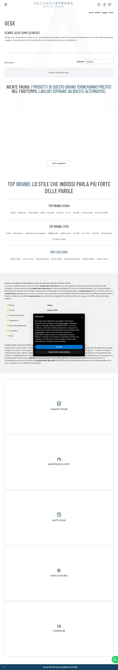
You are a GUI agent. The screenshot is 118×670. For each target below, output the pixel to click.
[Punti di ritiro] (59, 578)
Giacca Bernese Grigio (14, 158)
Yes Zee (76, 221)
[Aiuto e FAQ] (59, 523)
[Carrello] (99, 4)
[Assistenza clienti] (59, 467)
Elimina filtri (9, 63)
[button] (113, 651)
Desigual (22, 221)
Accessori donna (72, 267)
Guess (13, 221)
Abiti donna (15, 267)
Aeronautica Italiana (35, 241)
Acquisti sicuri (59, 417)
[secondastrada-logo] (53, 4)
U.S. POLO (86, 241)
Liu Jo (68, 221)
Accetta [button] (59, 347)
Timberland (52, 241)
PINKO (42, 221)
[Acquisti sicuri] (59, 411)
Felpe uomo (56, 267)
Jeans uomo (102, 267)
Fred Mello (18, 241)
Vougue (59, 221)
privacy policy (63, 323)
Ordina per (80, 62)
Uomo (104, 13)
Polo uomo (28, 267)
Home (91, 13)
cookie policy (39, 332)
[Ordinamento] (99, 61)
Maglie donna (42, 267)
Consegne (59, 638)
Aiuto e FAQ (59, 528)
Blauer (50, 221)
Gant (8, 241)
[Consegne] (59, 634)
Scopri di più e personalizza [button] (59, 352)
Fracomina (33, 221)
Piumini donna (88, 267)
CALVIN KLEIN (106, 241)
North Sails (65, 241)
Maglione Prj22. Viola (54, 158)
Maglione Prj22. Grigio (96, 158)
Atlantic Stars (101, 221)
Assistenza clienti (59, 472)
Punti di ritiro (59, 583)
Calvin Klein (87, 221)
